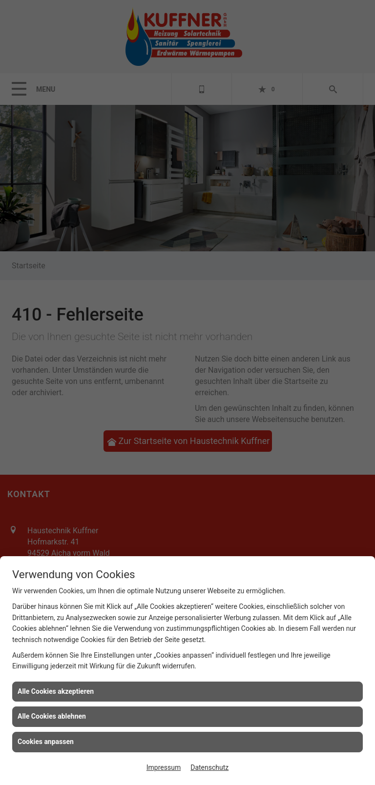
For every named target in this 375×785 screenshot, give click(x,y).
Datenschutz (209, 767)
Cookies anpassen (46, 741)
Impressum (163, 767)
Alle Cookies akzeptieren (56, 691)
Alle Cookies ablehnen (52, 716)
